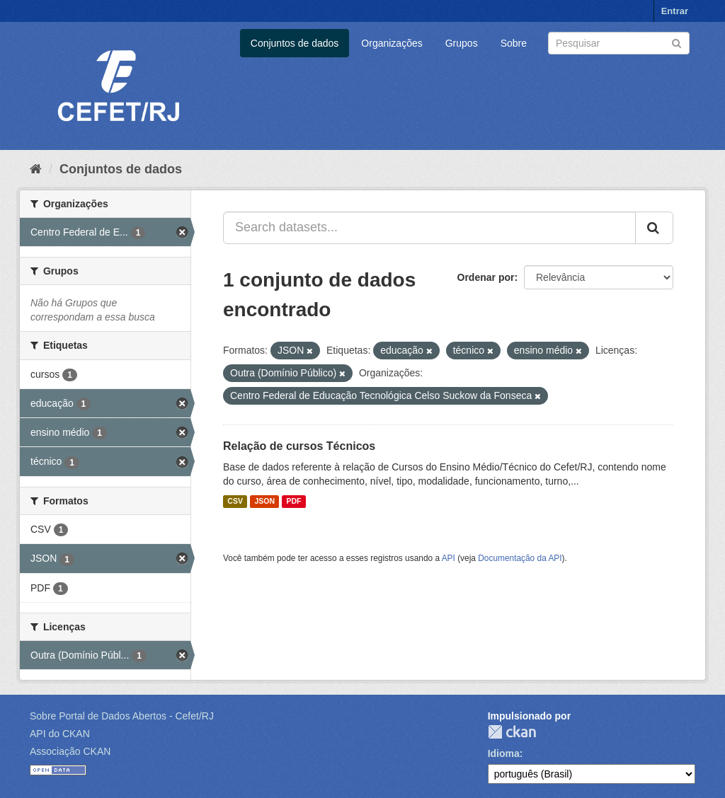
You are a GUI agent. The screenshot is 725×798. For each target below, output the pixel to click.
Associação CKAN (70, 751)
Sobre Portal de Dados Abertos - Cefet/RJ (122, 716)
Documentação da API (519, 558)
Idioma (504, 753)
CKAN (512, 731)
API (448, 558)
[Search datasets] (619, 43)
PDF (293, 501)
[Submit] (676, 42)
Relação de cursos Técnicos (299, 446)
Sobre (514, 43)
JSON (264, 501)
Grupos (461, 43)
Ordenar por (486, 277)
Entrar (674, 11)
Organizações (391, 43)
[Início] (36, 169)
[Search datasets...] (429, 228)
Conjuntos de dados (295, 43)
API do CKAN (60, 733)
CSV (235, 501)
